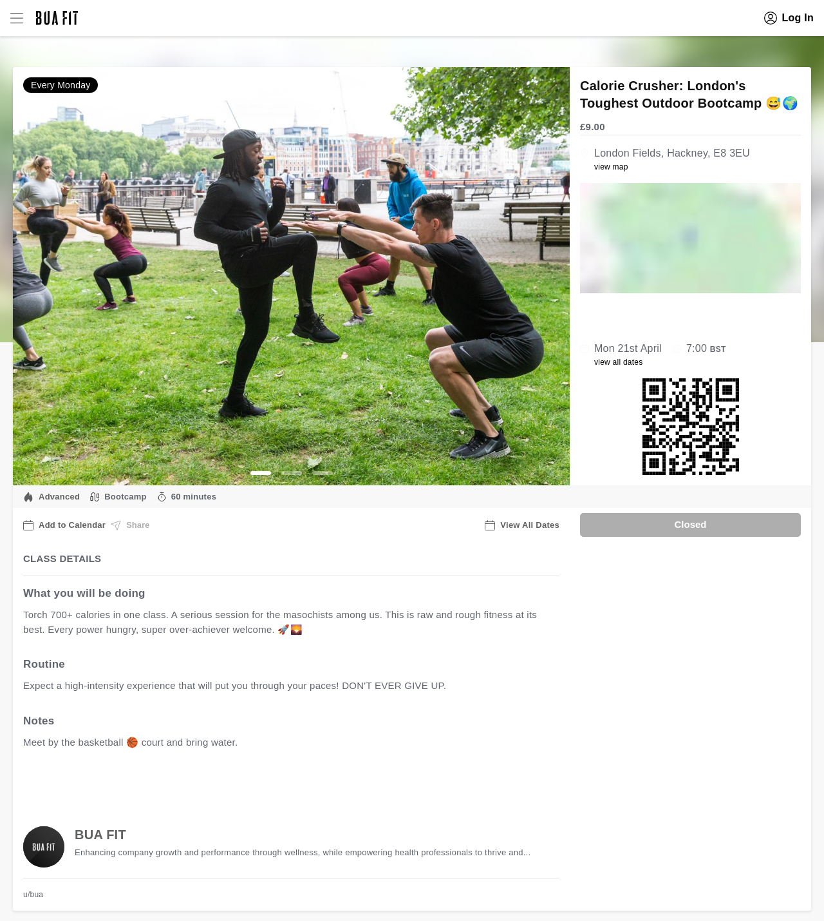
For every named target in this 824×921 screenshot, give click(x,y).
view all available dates (284, 782)
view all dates (618, 362)
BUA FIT (100, 835)
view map (611, 166)
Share (130, 525)
